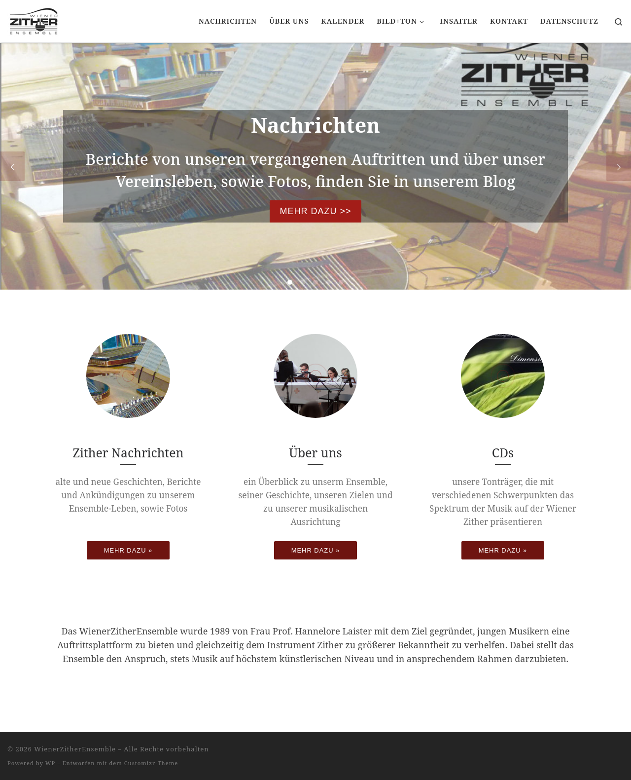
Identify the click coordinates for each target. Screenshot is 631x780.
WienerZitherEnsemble (75, 748)
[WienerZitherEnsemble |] (33, 19)
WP (50, 763)
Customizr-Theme (151, 763)
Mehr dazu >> (315, 211)
